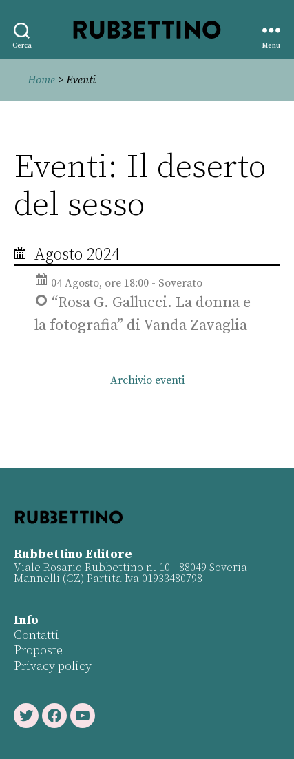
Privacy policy (53, 666)
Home (41, 80)
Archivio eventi (147, 380)
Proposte (38, 650)
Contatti (36, 635)
